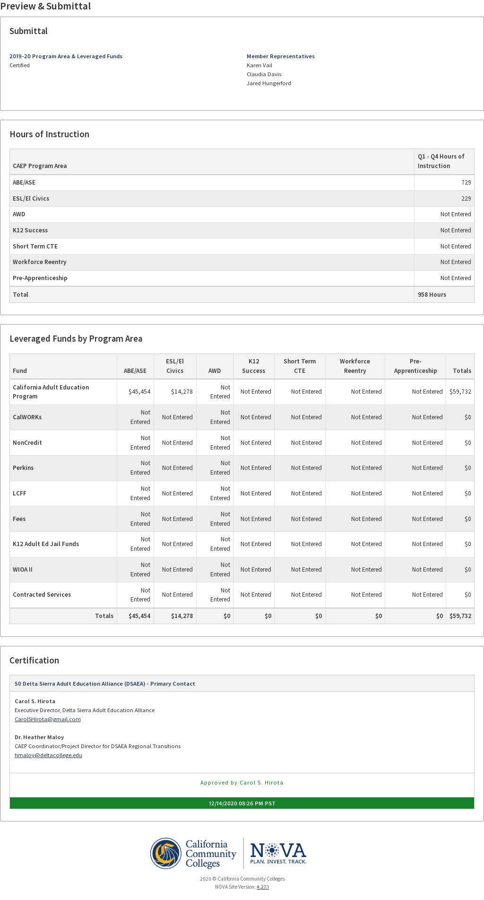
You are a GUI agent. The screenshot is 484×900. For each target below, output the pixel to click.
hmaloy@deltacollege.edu (48, 755)
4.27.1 (263, 886)
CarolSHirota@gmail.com (48, 719)
